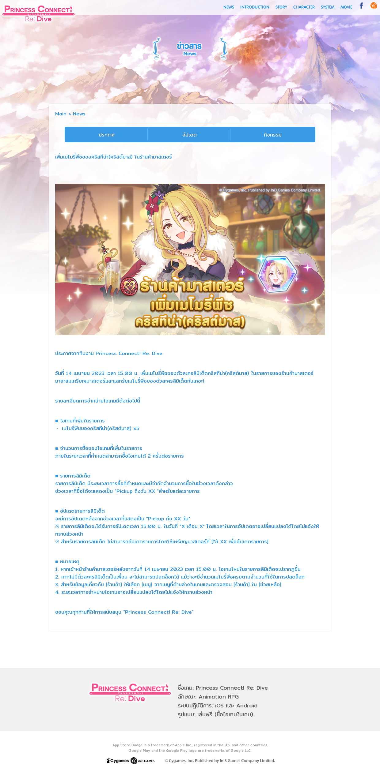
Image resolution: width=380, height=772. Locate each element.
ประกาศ (107, 135)
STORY (281, 7)
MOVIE (346, 7)
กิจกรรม (273, 135)
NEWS (228, 7)
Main (60, 114)
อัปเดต (189, 135)
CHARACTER (304, 7)
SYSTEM (327, 7)
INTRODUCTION (254, 7)
